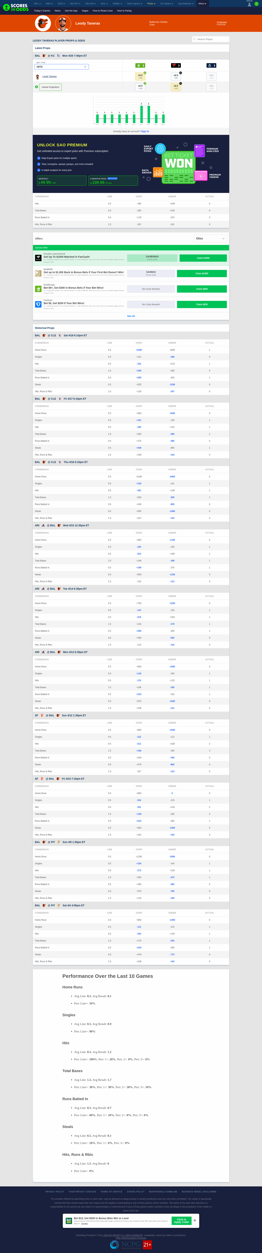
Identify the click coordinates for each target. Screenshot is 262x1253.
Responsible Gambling (163, 1192)
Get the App (71, 10)
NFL (37, 3)
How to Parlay (124, 10)
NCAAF (75, 3)
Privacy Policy (54, 1192)
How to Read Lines (103, 10)
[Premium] (256, 5)
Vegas (85, 10)
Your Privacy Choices (82, 1192)
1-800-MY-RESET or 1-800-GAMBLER (122, 1235)
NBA (49, 3)
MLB (61, 3)
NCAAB (90, 3)
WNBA (117, 3)
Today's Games (42, 10)
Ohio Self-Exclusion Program (131, 1238)
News (58, 10)
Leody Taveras (49, 76)
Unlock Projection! (50, 87)
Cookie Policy (136, 1192)
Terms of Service (112, 1192)
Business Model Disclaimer (199, 1192)
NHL (104, 3)
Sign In (145, 131)
